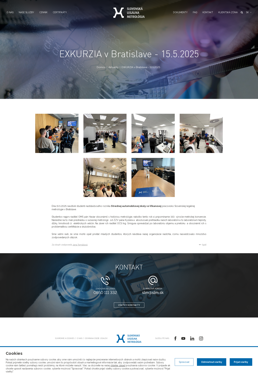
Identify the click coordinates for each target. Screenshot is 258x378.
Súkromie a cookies (64, 338)
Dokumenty (180, 12)
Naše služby (26, 12)
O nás (10, 12)
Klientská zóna (228, 12)
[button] (248, 12)
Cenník (43, 12)
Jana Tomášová (80, 244)
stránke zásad (117, 365)
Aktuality (113, 67)
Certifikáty (60, 12)
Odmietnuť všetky (211, 362)
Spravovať (184, 362)
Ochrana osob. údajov (96, 338)
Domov (101, 67)
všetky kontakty (129, 305)
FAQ (195, 12)
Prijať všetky (241, 362)
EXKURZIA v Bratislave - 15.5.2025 (141, 67)
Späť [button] (202, 244)
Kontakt (208, 12)
